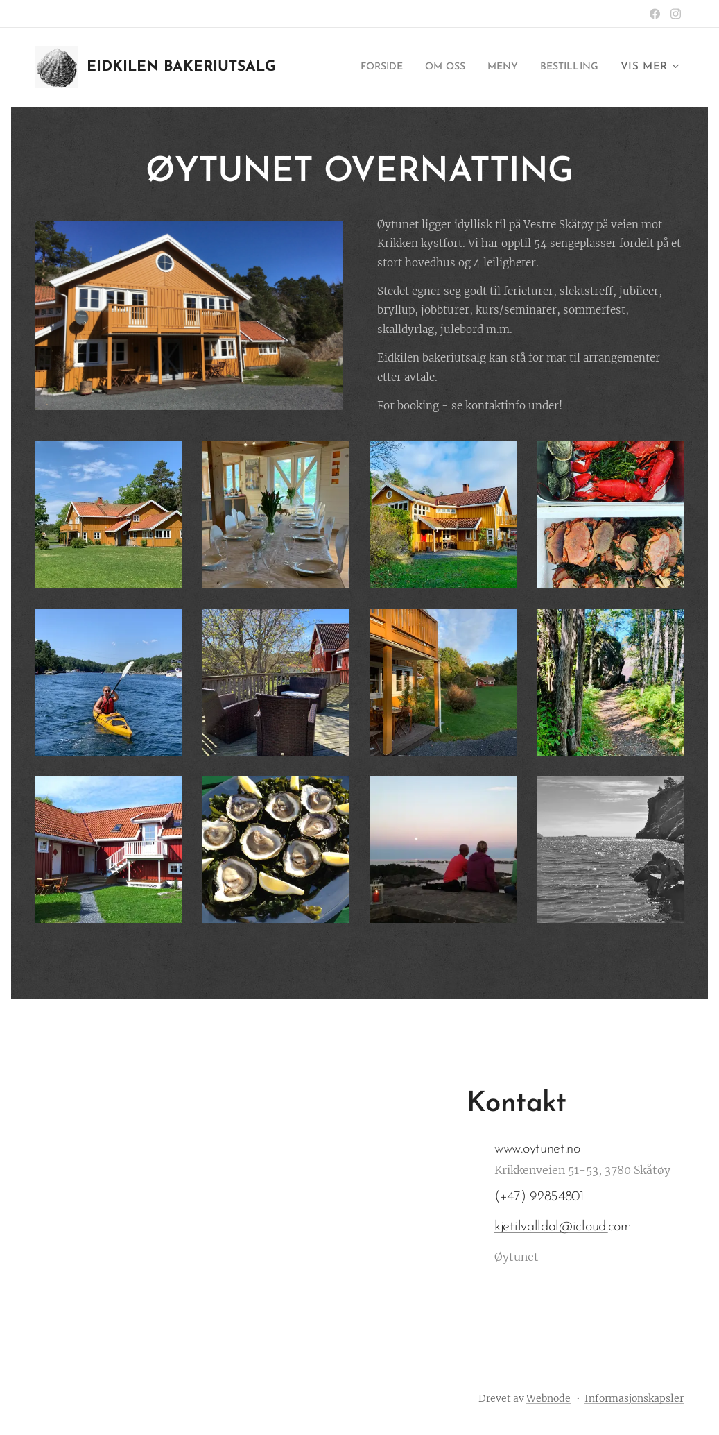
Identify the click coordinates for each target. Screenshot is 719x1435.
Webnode (548, 1398)
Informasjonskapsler (634, 1398)
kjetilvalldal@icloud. (551, 1227)
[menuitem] (361, 67)
